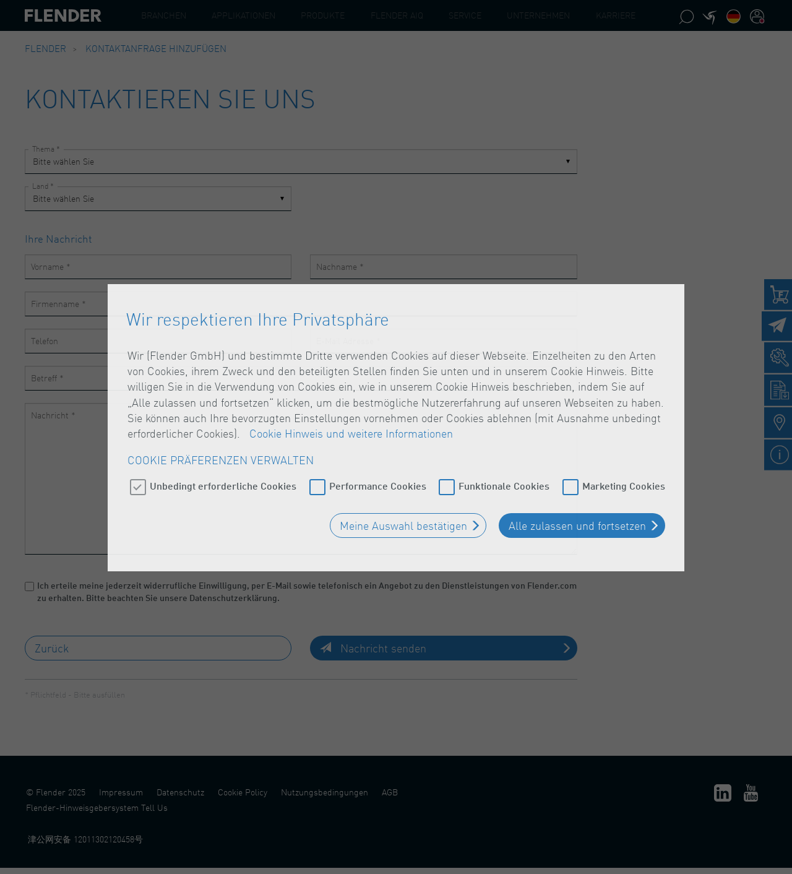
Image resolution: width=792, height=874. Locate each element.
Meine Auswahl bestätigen (403, 515)
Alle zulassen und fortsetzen (577, 515)
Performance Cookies (377, 476)
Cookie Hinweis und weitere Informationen (351, 423)
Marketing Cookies (623, 476)
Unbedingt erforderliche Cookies (223, 476)
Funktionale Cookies (503, 476)
